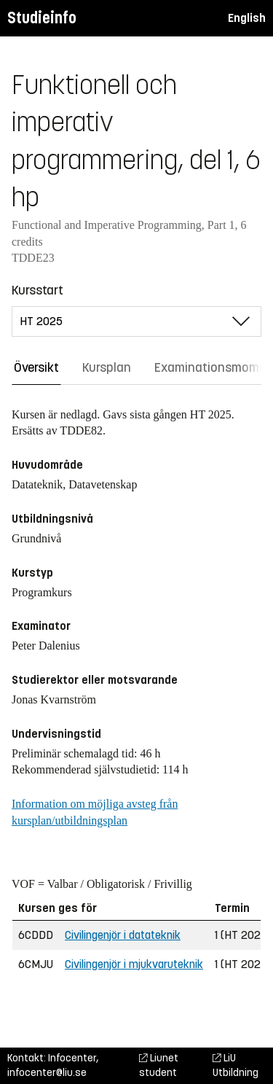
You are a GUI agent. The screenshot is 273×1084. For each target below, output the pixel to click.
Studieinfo (41, 18)
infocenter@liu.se (47, 1073)
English (247, 18)
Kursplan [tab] (106, 367)
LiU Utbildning (235, 1065)
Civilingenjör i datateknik (123, 935)
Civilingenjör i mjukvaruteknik (134, 964)
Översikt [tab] (36, 367)
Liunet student (158, 1065)
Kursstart (37, 290)
